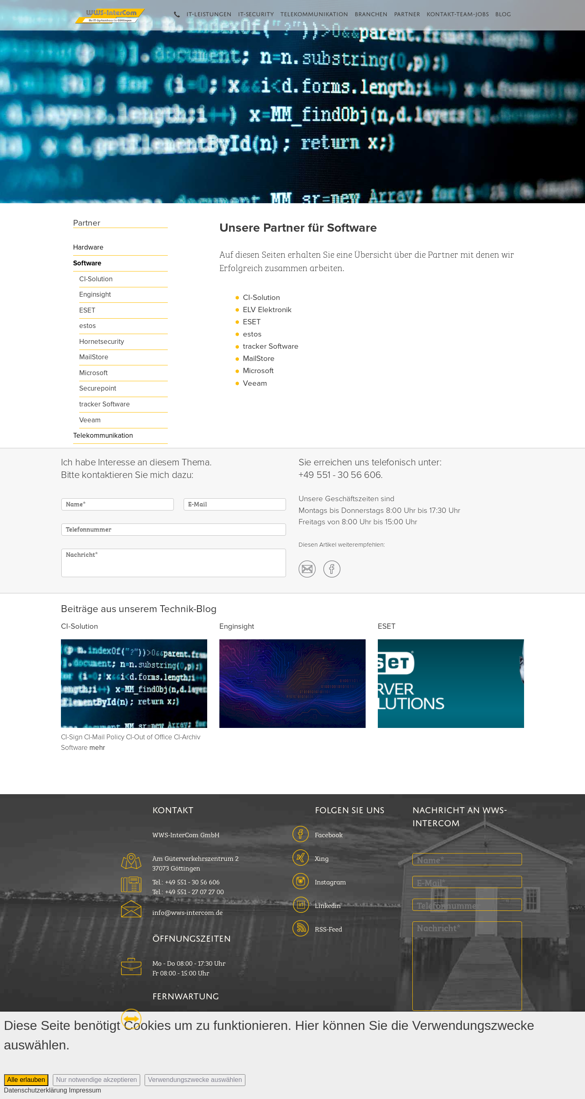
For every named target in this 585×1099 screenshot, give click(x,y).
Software (87, 263)
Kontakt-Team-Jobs (458, 13)
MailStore (93, 357)
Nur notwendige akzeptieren (96, 1079)
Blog (503, 13)
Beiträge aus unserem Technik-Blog (139, 609)
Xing (322, 857)
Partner (407, 13)
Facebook (328, 834)
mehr (97, 747)
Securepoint (97, 388)
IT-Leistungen (209, 13)
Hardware (88, 247)
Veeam (90, 420)
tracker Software (104, 404)
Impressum (85, 1090)
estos (87, 325)
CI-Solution (96, 279)
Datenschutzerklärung (35, 1090)
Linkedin (328, 904)
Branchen (371, 13)
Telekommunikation (314, 13)
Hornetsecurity (101, 341)
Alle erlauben (26, 1079)
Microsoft (93, 373)
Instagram (330, 881)
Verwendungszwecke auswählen (195, 1079)
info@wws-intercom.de (187, 911)
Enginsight (95, 294)
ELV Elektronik (267, 309)
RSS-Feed (328, 928)
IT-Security (256, 13)
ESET (87, 310)
